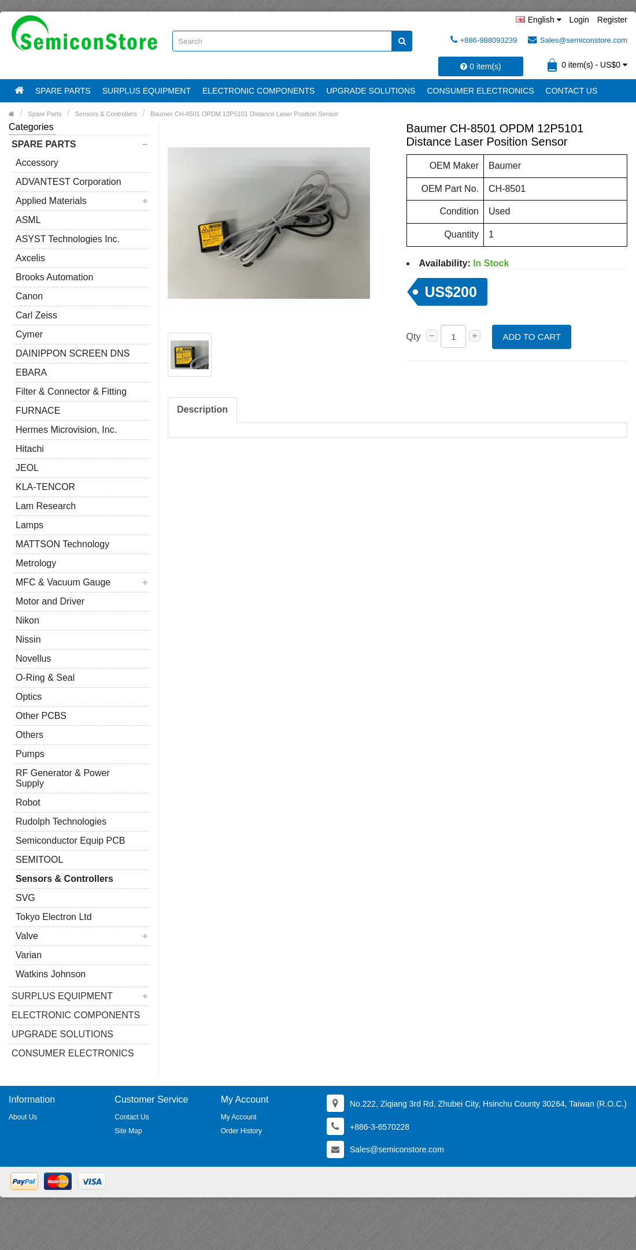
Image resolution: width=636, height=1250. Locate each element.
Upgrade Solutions (370, 90)
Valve (27, 936)
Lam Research (46, 506)
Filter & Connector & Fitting (71, 391)
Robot (28, 802)
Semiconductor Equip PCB (70, 840)
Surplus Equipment (146, 90)
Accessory (37, 163)
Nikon (27, 620)
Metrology (36, 563)
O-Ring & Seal (45, 678)
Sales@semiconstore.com (577, 39)
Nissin (28, 639)
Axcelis (30, 258)
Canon (29, 296)
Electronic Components (258, 90)
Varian (29, 955)
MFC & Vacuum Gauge (63, 582)
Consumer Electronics (480, 90)
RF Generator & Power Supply (63, 778)
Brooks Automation (54, 277)
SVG (25, 898)
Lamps (29, 525)
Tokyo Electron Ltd (54, 917)
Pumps (30, 754)
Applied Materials (51, 201)
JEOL (27, 468)
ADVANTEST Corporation (68, 182)
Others (29, 735)
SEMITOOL (39, 860)
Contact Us (572, 90)
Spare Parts (63, 90)
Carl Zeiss (36, 315)
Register (612, 19)
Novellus (33, 658)
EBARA (31, 372)
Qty (413, 337)
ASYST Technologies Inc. (68, 239)
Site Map (128, 1131)
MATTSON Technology (62, 544)
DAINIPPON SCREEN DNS (73, 353)
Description (202, 409)
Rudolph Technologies (61, 821)
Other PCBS (41, 716)
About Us (23, 1117)
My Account (239, 1117)
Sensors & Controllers (64, 879)
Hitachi (30, 449)
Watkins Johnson (51, 974)
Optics (29, 697)
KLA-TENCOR (45, 487)
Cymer (29, 334)
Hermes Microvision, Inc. (66, 430)
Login (579, 19)
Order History (241, 1131)
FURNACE (38, 411)
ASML (28, 220)
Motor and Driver (50, 601)
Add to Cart (531, 337)
